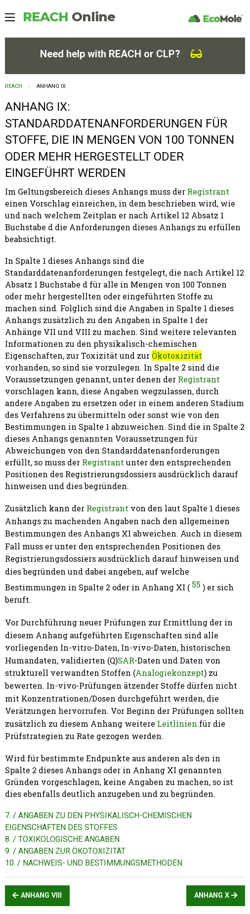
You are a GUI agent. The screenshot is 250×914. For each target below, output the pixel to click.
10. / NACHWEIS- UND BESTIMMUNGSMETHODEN (93, 863)
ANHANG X (216, 895)
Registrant (208, 191)
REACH (69, 17)
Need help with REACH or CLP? (121, 54)
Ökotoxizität (177, 355)
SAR (126, 660)
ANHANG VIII (37, 895)
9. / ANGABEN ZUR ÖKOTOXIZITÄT (65, 851)
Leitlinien (177, 723)
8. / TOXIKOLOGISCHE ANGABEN (62, 839)
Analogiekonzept (169, 672)
